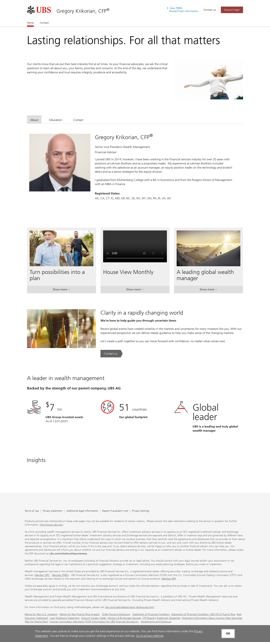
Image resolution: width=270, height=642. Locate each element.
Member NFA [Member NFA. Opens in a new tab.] (168, 578)
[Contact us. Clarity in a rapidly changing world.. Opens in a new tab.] (111, 353)
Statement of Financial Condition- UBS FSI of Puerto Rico (203, 614)
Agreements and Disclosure (156, 621)
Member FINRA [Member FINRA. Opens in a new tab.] (60, 575)
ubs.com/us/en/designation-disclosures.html (129, 607)
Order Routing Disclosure (116, 614)
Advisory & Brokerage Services (124, 618)
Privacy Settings (140, 511)
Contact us (209, 9)
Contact (44, 22)
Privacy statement (52, 511)
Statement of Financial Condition (151, 614)
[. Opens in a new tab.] (39, 10)
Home (30, 22)
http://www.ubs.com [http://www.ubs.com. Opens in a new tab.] (51, 524)
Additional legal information (82, 511)
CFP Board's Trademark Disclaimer (161, 618)
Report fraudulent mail (115, 511)
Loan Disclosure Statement (65, 618)
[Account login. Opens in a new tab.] (232, 10)
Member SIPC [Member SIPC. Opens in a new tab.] (42, 575)
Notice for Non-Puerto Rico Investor (80, 614)
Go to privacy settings (149, 636)
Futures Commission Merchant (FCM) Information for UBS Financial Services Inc (94, 621)
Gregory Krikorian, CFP (83, 11)
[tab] (34, 119)
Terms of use (32, 511)
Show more (61, 290)
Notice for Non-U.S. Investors (41, 614)
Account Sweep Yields (93, 618)
